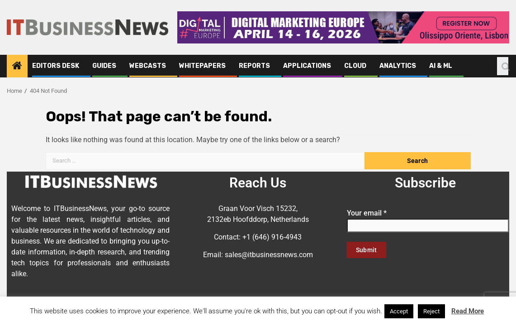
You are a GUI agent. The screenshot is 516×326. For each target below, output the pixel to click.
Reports (254, 66)
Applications (307, 66)
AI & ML (440, 66)
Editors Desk (55, 66)
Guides (104, 66)
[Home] (17, 66)
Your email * (428, 219)
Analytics (397, 66)
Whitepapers (202, 66)
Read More (467, 311)
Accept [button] (399, 311)
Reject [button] (431, 311)
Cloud (355, 66)
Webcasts (147, 66)
